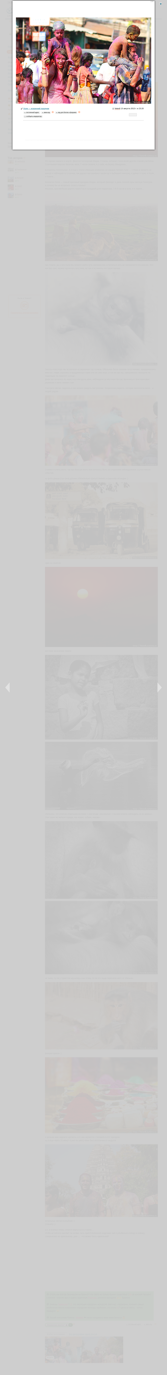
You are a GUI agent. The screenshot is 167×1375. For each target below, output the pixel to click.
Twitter (134, 115)
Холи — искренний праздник (34, 108)
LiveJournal (131, 115)
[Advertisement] (83, 10)
